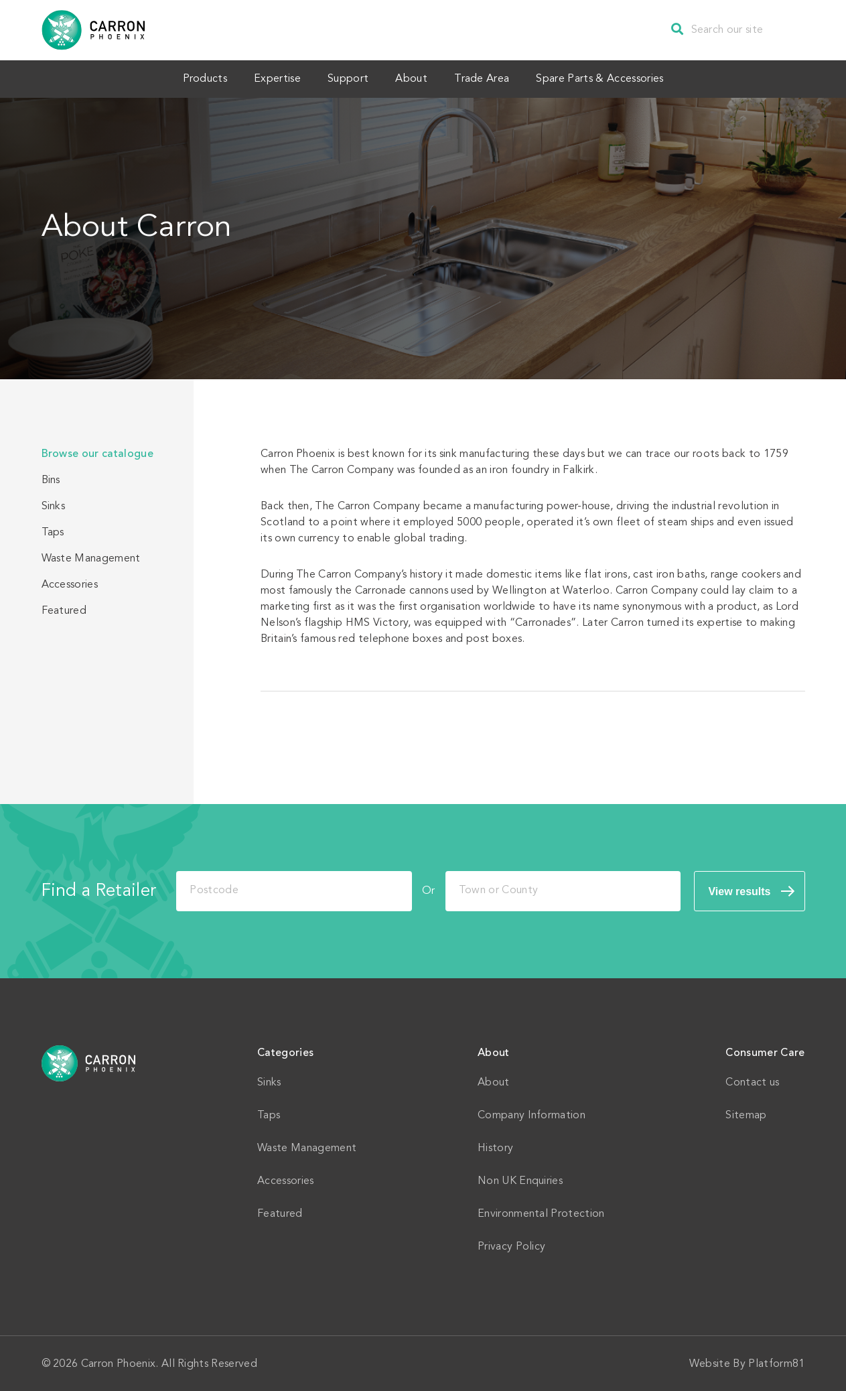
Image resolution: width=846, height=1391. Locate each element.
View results (739, 890)
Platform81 (776, 1362)
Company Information (531, 1114)
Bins (51, 479)
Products (188, 78)
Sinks (54, 505)
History (495, 1147)
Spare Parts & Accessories (616, 78)
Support (344, 78)
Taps (53, 531)
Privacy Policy (511, 1245)
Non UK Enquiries (520, 1180)
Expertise (267, 78)
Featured (64, 609)
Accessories (70, 583)
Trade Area (491, 78)
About (415, 78)
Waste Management (91, 557)
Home (89, 1062)
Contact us (752, 1081)
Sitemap (745, 1114)
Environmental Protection (541, 1212)
